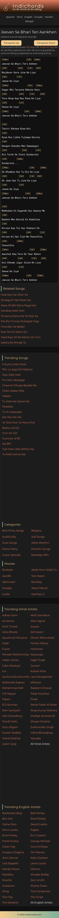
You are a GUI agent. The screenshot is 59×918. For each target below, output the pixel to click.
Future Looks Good (14, 364)
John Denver (10, 857)
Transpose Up (11, 43)
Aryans (34, 626)
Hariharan (36, 649)
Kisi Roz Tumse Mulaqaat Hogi (20, 321)
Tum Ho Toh (9, 433)
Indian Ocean (10, 660)
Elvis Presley (9, 835)
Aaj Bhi (6, 443)
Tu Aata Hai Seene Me (16, 401)
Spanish (10, 17)
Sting (5, 891)
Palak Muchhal (39, 693)
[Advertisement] (29, 489)
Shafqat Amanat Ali (42, 715)
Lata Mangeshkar (41, 676)
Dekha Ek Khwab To (13, 342)
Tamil (19, 17)
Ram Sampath (11, 710)
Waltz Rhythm (40, 542)
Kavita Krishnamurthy (16, 676)
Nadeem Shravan (41, 688)
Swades (7, 588)
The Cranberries (40, 891)
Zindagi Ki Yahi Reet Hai (16, 300)
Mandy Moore (10, 869)
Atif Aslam (36, 632)
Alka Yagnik (37, 621)
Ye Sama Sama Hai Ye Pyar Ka (19, 316)
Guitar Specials (11, 554)
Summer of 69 (11, 438)
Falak (5, 643)
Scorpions (8, 885)
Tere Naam (38, 576)
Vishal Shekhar (11, 738)
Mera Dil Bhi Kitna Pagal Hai (18, 305)
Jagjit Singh (37, 660)
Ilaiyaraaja (36, 654)
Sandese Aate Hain (13, 310)
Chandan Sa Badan (13, 326)
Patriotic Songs (40, 548)
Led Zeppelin (10, 863)
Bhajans (36, 530)
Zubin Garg (9, 743)
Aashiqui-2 (38, 594)
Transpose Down (46, 43)
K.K (4, 671)
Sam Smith (37, 880)
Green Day (8, 846)
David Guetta (38, 824)
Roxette (7, 880)
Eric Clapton (38, 835)
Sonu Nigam (10, 727)
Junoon (35, 665)
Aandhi (6, 576)
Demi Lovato (10, 829)
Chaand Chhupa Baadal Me (19, 385)
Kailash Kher (38, 671)
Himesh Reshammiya (15, 654)
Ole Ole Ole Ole (11, 417)
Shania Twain (38, 885)
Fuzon (6, 649)
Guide (6, 594)
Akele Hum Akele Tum (45, 569)
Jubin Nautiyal (11, 665)
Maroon (35, 869)
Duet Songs (9, 542)
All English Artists (41, 902)
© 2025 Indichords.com (29, 914)
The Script (36, 897)
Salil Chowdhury (12, 715)
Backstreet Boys (12, 813)
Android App (47, 47)
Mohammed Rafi (12, 688)
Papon (6, 699)
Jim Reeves (37, 852)
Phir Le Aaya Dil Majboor (17, 369)
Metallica (7, 874)
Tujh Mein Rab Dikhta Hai (18, 449)
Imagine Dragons (13, 852)
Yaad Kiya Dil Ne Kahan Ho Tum (21, 337)
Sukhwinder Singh (42, 727)
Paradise (7, 406)
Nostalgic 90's (40, 554)
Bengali (29, 21)
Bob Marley (37, 813)
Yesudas (35, 738)
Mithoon (35, 682)
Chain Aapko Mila (13, 390)
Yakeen (6, 396)
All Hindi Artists (40, 743)
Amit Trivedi (9, 626)
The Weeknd (10, 902)
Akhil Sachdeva (40, 615)
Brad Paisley (38, 818)
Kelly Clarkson (39, 857)
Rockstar (7, 569)
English (28, 17)
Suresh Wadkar (11, 732)
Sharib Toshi (9, 721)
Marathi (49, 17)
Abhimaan (8, 582)
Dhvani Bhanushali (42, 637)
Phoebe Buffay (39, 874)
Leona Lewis (38, 863)
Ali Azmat (8, 621)
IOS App (30, 47)
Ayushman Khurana (14, 637)
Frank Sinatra (10, 841)
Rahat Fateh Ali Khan (43, 704)
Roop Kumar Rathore (43, 710)
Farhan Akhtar (39, 643)
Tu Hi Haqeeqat (12, 411)
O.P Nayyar (9, 693)
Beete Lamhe (10, 427)
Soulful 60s (9, 536)
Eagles (34, 829)
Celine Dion (9, 824)
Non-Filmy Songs (13, 530)
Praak (34, 699)
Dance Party (10, 548)
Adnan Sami (10, 615)
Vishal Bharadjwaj (41, 732)
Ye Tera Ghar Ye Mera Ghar (18, 422)
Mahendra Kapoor (13, 682)
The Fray (7, 897)
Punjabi (38, 17)
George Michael (40, 841)
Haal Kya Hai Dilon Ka (14, 294)
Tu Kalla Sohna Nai (14, 454)
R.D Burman (10, 704)
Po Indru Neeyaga (13, 380)
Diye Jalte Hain (11, 374)
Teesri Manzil (39, 588)
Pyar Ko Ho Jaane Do (14, 331)
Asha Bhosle (10, 632)
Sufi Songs (37, 536)
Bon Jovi (7, 818)
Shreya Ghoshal (40, 721)
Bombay (36, 582)
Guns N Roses (39, 846)
